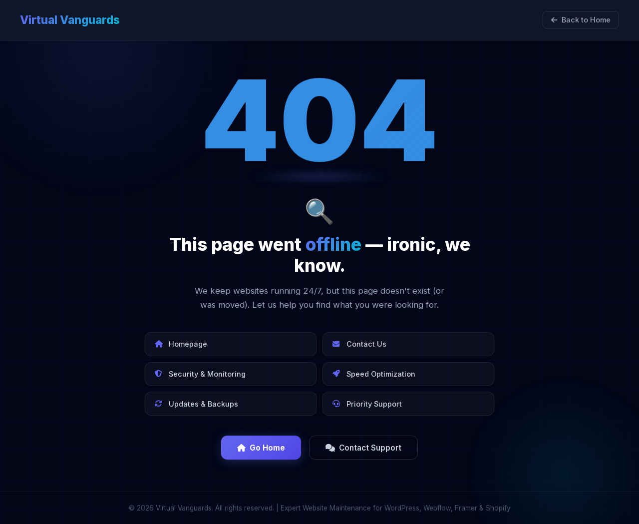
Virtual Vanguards (70, 19)
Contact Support (363, 448)
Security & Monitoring (200, 374)
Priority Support (367, 404)
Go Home (261, 448)
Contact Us (359, 344)
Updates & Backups (196, 404)
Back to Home (581, 19)
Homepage (181, 344)
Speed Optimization (373, 374)
